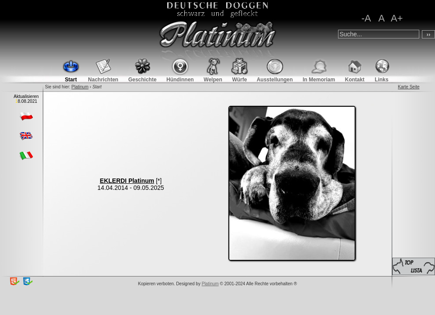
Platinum (80, 86)
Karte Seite (408, 86)
